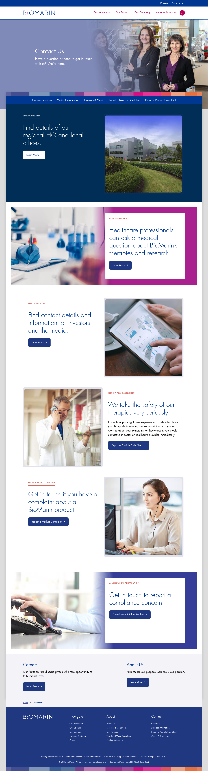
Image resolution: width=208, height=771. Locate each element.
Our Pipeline (112, 732)
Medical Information (70, 99)
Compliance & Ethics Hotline (132, 614)
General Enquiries (46, 99)
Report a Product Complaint (157, 99)
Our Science (122, 12)
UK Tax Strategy (147, 756)
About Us (111, 723)
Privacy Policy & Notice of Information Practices (61, 756)
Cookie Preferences (92, 756)
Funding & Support (115, 740)
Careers (164, 3)
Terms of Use (109, 756)
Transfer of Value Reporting (119, 736)
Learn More (36, 155)
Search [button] (182, 13)
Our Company (142, 12)
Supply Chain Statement (127, 756)
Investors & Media (166, 12)
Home (25, 702)
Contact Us (177, 3)
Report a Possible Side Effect (123, 99)
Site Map (161, 756)
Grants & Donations (160, 736)
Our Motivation (102, 12)
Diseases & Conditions (117, 728)
